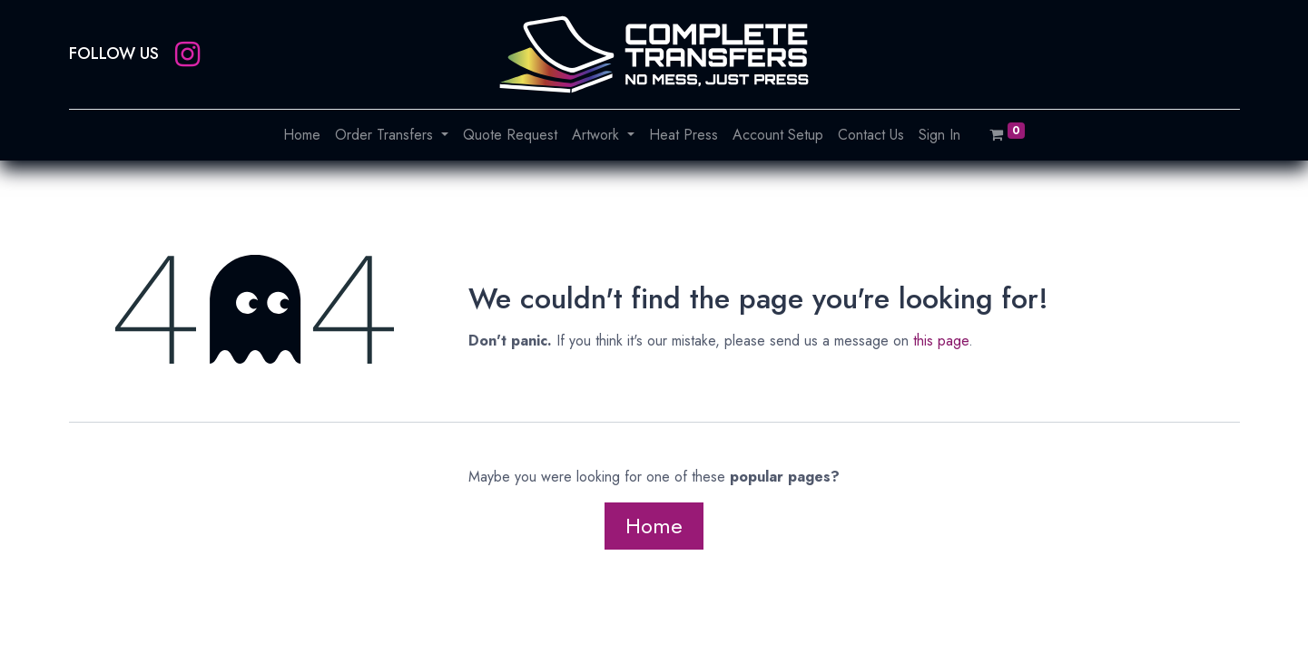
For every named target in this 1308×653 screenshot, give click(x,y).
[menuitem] (302, 135)
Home (654, 525)
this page (941, 340)
